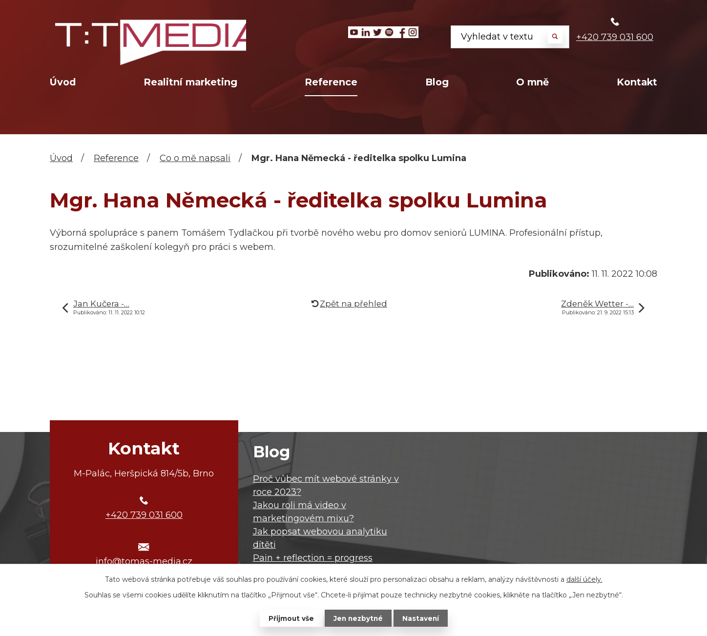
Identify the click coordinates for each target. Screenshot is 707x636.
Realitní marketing (190, 82)
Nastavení (421, 618)
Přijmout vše (290, 618)
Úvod (63, 82)
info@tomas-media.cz (144, 561)
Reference (331, 82)
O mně (532, 82)
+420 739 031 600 (614, 37)
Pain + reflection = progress (313, 558)
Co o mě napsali (195, 158)
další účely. (584, 578)
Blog (437, 82)
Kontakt (637, 82)
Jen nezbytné (358, 618)
